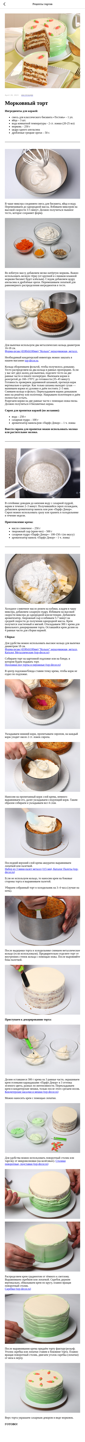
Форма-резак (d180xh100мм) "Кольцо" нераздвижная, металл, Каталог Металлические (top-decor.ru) (41, 651)
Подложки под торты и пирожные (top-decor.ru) (33, 664)
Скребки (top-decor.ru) (18, 1288)
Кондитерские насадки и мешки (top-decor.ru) (31, 1091)
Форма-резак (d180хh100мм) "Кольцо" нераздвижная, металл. (41, 351)
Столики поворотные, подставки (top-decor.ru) (35, 1162)
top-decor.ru (31, 360)
